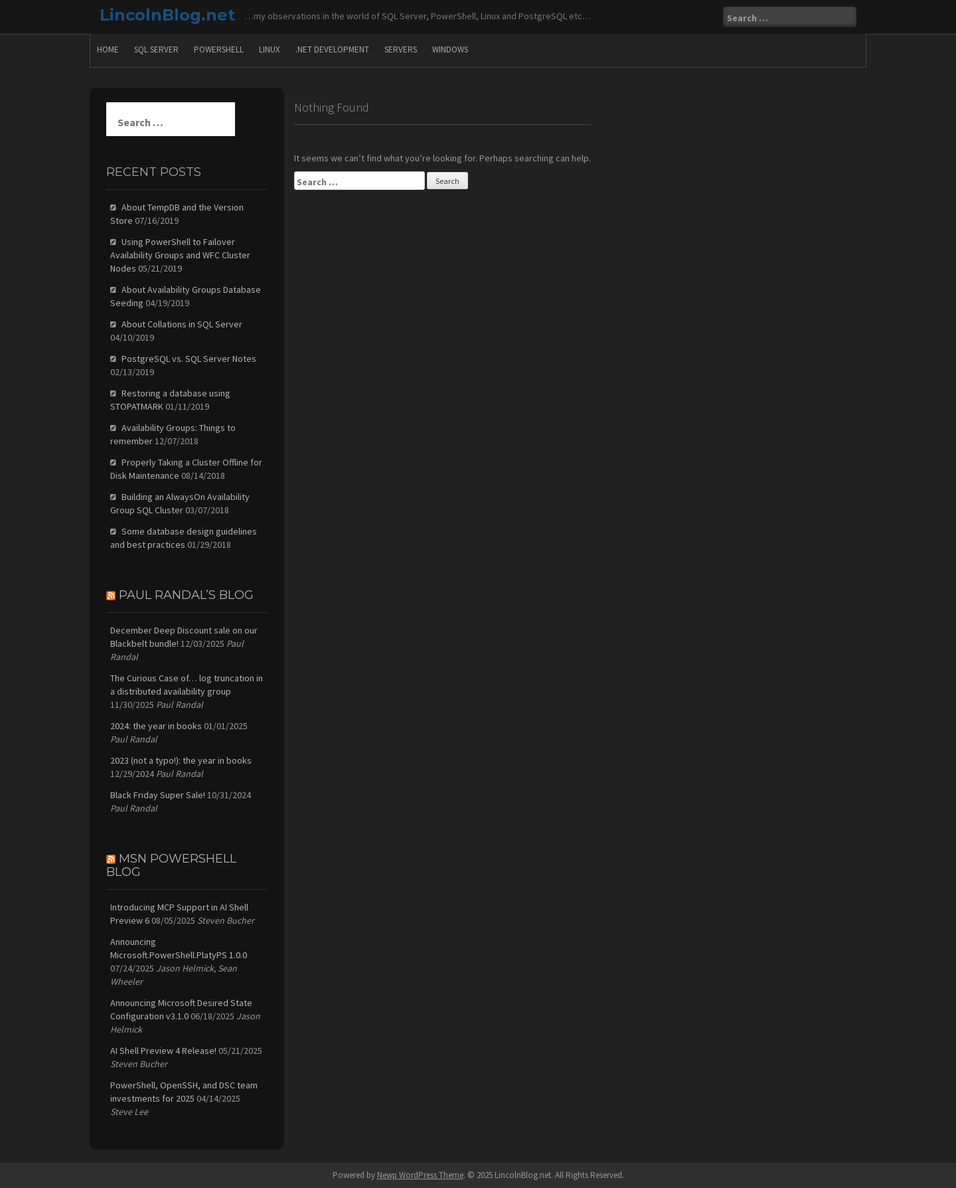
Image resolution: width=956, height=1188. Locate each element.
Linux (269, 49)
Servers (400, 49)
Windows (450, 49)
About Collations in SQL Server (181, 324)
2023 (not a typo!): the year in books (181, 760)
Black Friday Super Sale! (157, 795)
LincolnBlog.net (167, 15)
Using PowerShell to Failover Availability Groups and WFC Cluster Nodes (180, 255)
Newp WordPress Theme (420, 1175)
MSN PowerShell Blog (171, 865)
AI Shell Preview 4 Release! (163, 1051)
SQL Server (156, 49)
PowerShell (219, 49)
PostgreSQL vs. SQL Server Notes (188, 359)
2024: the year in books (156, 726)
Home (108, 49)
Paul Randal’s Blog (186, 595)
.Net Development (332, 49)
